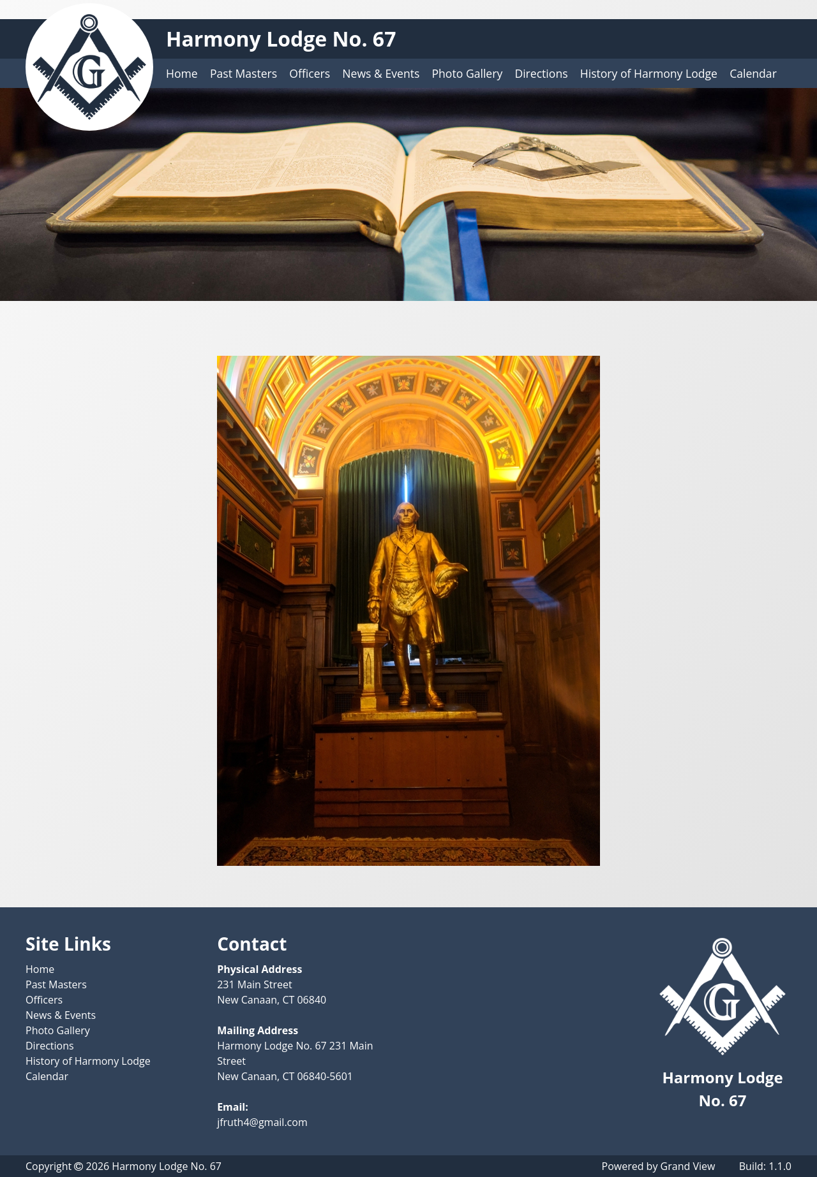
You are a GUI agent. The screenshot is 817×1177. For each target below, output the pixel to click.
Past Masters (243, 73)
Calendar (753, 73)
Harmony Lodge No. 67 (281, 38)
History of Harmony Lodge (648, 73)
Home (182, 73)
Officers (309, 73)
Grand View (688, 1166)
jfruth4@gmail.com (262, 1122)
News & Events (380, 73)
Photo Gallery (467, 73)
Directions (540, 73)
